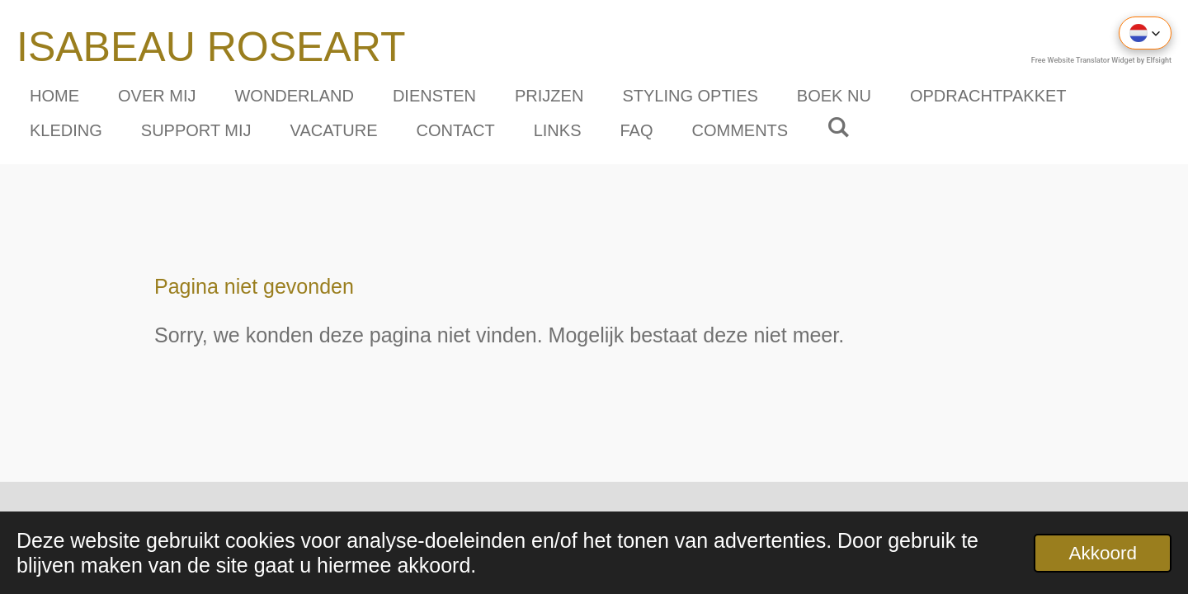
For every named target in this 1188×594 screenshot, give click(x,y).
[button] (1145, 33)
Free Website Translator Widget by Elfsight (1101, 60)
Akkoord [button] (1102, 553)
